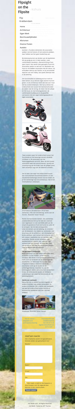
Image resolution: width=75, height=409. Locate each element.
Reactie (28, 344)
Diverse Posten (26, 44)
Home (22, 26)
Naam (27, 365)
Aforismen (24, 40)
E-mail (27, 371)
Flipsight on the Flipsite (24, 7)
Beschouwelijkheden (28, 37)
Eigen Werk (24, 33)
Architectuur (25, 30)
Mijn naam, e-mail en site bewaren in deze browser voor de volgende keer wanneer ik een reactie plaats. (38, 385)
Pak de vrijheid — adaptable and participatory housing (30, 321)
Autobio (23, 47)
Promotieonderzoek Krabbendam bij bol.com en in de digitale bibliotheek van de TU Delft (46, 323)
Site (26, 377)
